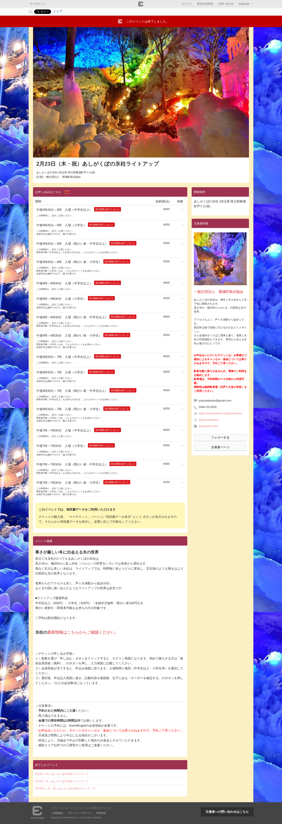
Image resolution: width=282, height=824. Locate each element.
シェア (57, 11)
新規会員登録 (205, 3)
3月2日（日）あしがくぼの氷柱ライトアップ (61, 774)
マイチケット (38, 3)
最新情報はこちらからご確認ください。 (83, 632)
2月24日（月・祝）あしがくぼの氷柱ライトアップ (65, 788)
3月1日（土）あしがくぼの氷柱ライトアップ (61, 781)
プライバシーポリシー (80, 813)
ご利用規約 (57, 813)
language (244, 3)
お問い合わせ (226, 3)
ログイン (187, 3)
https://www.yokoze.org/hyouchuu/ (220, 413)
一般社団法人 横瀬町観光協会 (218, 292)
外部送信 (101, 813)
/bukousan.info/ (208, 426)
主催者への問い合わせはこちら (227, 811)
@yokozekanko (208, 419)
